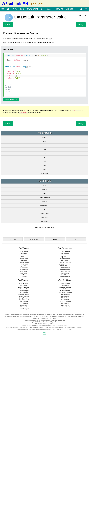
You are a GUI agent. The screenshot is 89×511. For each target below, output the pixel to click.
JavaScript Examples (23, 427)
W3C (70, 469)
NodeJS (44, 257)
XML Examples (24, 447)
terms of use (38, 459)
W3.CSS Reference (65, 406)
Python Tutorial (24, 399)
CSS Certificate (65, 426)
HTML (14, 9)
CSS (22, 9)
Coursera (22, 468)
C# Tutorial (24, 417)
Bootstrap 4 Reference (65, 404)
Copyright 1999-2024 (34, 462)
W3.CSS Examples (24, 436)
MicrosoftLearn (59, 468)
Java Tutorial (23, 413)
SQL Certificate (65, 436)
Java (44, 198)
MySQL (44, 246)
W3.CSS (69, 9)
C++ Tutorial (24, 415)
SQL (44, 242)
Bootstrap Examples (23, 435)
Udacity (73, 468)
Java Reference (65, 415)
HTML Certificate (65, 424)
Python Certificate (65, 431)
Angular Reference (65, 411)
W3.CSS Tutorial (23, 404)
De (85, 44)
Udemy (8, 468)
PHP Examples (24, 433)
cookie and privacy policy (49, 459)
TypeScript (44, 229)
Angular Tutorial (24, 410)
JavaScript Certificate (65, 427)
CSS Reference (65, 393)
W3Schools (48, 469)
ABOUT (76, 379)
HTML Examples (23, 424)
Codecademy (14, 468)
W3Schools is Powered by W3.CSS (44, 464)
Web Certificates (65, 420)
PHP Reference (65, 401)
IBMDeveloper (28, 469)
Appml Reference (65, 408)
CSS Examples (24, 426)
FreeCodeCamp (50, 468)
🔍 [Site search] (86, 9)
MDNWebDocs (57, 469)
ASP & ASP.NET (44, 253)
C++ (44, 205)
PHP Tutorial (23, 401)
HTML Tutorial (24, 392)
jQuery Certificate (65, 435)
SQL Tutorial (23, 397)
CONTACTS (13, 379)
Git (44, 265)
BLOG (55, 379)
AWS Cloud (44, 277)
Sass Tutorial (23, 411)
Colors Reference (65, 417)
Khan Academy (34, 468)
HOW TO (59, 9)
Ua (80, 44)
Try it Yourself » (11, 128)
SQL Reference (65, 397)
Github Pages (44, 269)
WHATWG (65, 469)
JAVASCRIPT (32, 9)
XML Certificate (65, 444)
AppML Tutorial (24, 406)
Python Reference (65, 399)
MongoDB (44, 273)
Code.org (79, 468)
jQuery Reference (65, 410)
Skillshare (41, 468)
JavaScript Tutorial (24, 395)
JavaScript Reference (65, 395)
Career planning (65, 445)
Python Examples (24, 431)
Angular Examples (24, 440)
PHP (44, 250)
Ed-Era (42, 469)
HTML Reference (65, 392)
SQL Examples (24, 429)
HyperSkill (67, 468)
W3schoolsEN (23, 4)
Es (82, 44)
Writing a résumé (65, 447)
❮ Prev (8, 53)
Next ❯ (81, 53)
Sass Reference (65, 413)
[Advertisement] (44, 27)
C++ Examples (24, 444)
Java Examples (24, 442)
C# (42, 9)
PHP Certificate (65, 438)
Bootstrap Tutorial (24, 402)
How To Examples (24, 449)
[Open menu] (2, 9)
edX (27, 468)
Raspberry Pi (44, 261)
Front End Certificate (65, 429)
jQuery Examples (23, 438)
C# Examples (23, 445)
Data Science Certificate (65, 433)
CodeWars (36, 469)
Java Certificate (65, 440)
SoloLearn (20, 469)
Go (44, 221)
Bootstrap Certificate (65, 442)
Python (44, 194)
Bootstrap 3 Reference (65, 402)
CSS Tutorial (23, 393)
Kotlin (44, 217)
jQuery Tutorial (24, 408)
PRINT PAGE (34, 379)
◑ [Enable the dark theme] (81, 9)
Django (50, 9)
